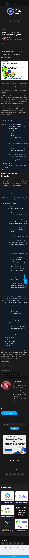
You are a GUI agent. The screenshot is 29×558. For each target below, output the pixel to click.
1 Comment (5, 409)
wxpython (9, 365)
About (18, 2)
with (4, 2)
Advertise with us (12, 2)
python (3, 365)
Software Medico (18, 387)
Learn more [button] (6, 552)
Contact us (23, 2)
